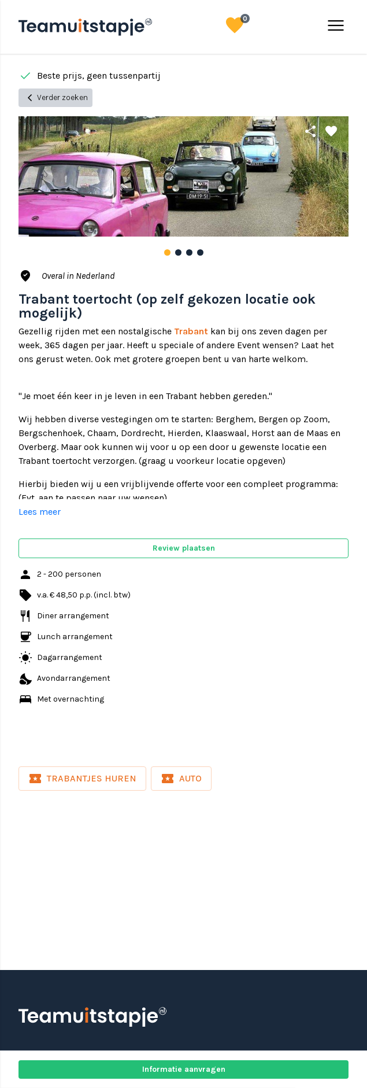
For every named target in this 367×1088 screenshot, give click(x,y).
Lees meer (39, 511)
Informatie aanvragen (183, 1069)
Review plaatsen (184, 548)
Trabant (191, 331)
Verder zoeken (55, 98)
